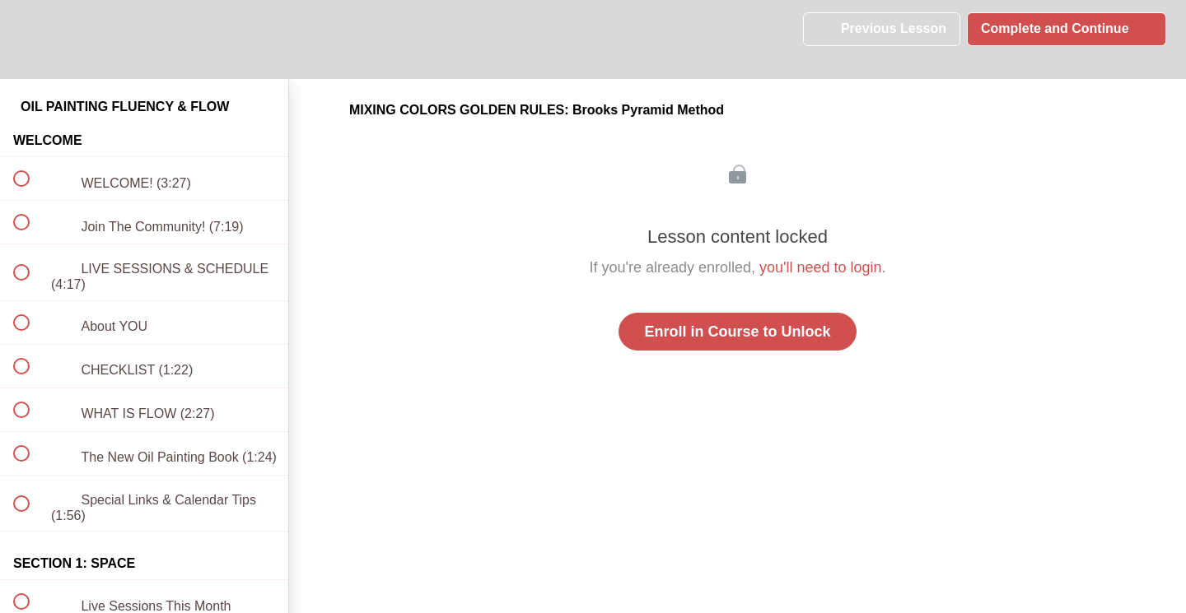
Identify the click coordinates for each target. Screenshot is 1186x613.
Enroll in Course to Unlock (737, 331)
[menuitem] (144, 39)
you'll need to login (820, 267)
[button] (30, 39)
